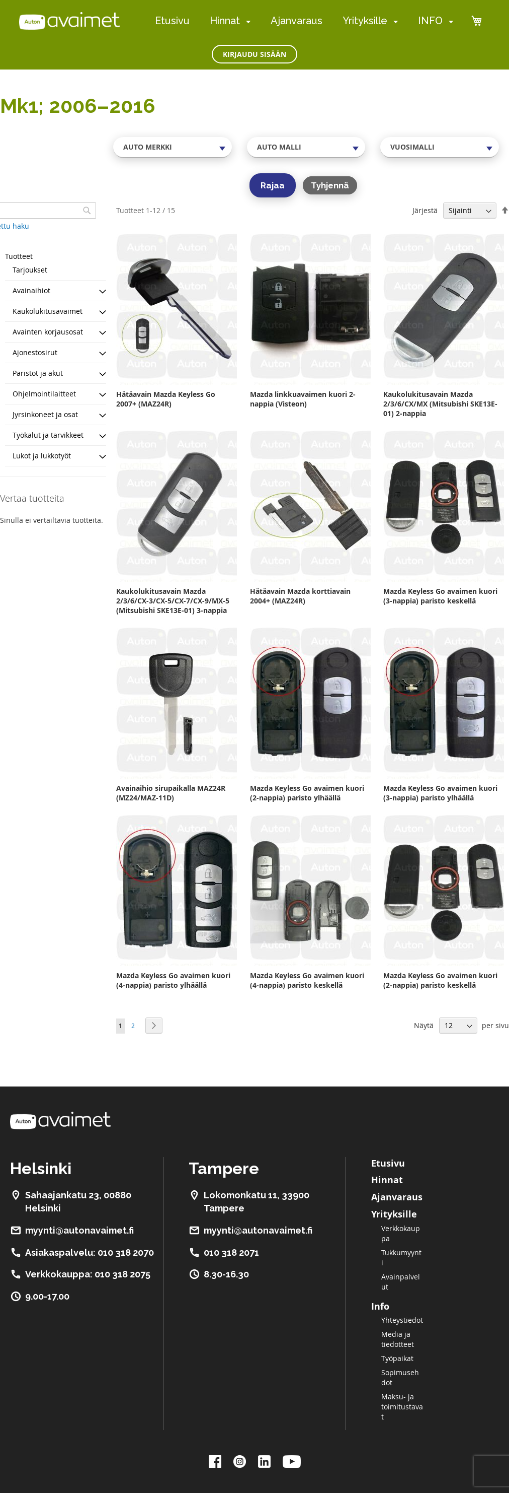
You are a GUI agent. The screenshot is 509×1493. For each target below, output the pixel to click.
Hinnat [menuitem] (225, 21)
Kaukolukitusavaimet (47, 311)
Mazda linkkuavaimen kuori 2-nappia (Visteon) (303, 399)
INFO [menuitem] (430, 21)
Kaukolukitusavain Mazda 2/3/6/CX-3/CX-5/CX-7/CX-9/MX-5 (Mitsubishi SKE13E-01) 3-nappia (172, 600)
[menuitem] (246, 21)
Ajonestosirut (35, 352)
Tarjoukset (30, 270)
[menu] (304, 21)
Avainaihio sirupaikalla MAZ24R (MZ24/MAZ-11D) (170, 792)
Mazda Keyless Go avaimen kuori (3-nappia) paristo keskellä (440, 595)
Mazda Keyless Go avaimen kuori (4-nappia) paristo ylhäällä (173, 980)
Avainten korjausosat (48, 331)
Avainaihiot (31, 290)
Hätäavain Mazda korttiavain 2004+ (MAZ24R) (300, 595)
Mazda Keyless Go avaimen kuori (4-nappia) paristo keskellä (307, 980)
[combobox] (172, 147)
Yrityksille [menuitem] (365, 21)
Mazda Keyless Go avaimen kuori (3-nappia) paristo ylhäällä (440, 792)
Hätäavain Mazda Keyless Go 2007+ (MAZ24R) (165, 399)
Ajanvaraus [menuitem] (296, 21)
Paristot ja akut (38, 373)
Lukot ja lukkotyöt (42, 455)
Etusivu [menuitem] (172, 21)
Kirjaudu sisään (254, 54)
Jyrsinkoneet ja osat (45, 414)
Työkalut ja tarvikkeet (48, 435)
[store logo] (69, 20)
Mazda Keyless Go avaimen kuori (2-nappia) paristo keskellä (440, 980)
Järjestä (425, 210)
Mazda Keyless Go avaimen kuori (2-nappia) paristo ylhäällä (307, 792)
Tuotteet (19, 256)
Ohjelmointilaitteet (44, 393)
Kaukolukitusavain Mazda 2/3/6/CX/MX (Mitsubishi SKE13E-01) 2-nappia (440, 403)
